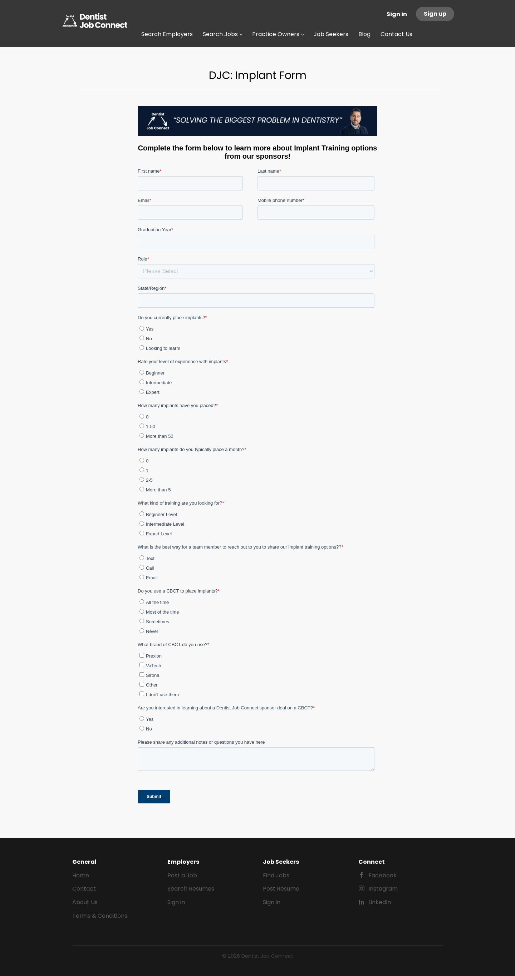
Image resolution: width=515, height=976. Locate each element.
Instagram (383, 889)
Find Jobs (276, 875)
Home (80, 875)
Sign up (435, 14)
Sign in (397, 14)
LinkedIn (379, 902)
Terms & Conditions (99, 916)
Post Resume (281, 889)
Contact (84, 889)
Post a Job (182, 875)
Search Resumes (190, 889)
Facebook (382, 875)
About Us (85, 902)
